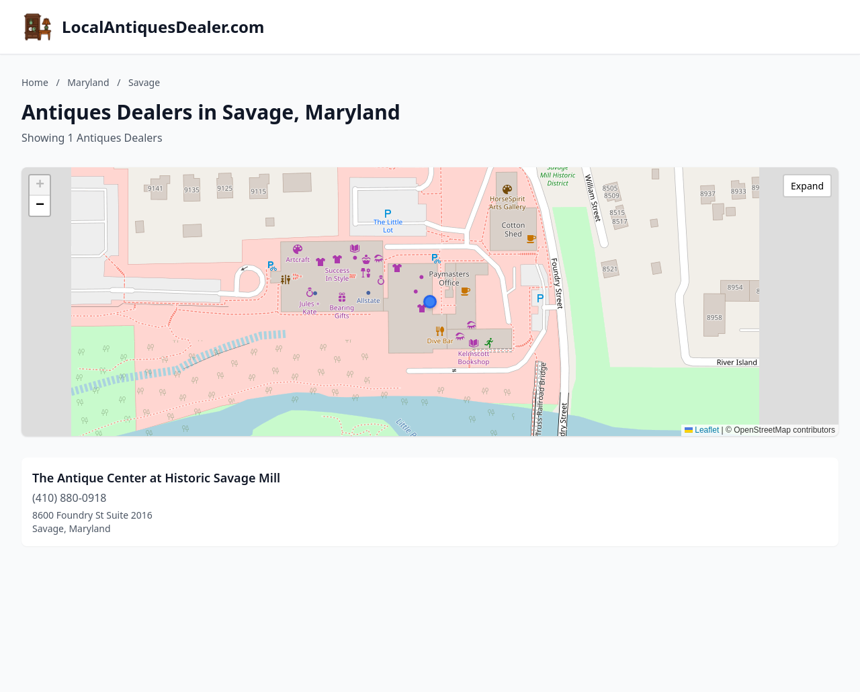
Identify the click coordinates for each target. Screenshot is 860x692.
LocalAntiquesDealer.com (163, 27)
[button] (430, 301)
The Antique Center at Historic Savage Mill (156, 478)
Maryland (88, 82)
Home (35, 82)
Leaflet (702, 430)
